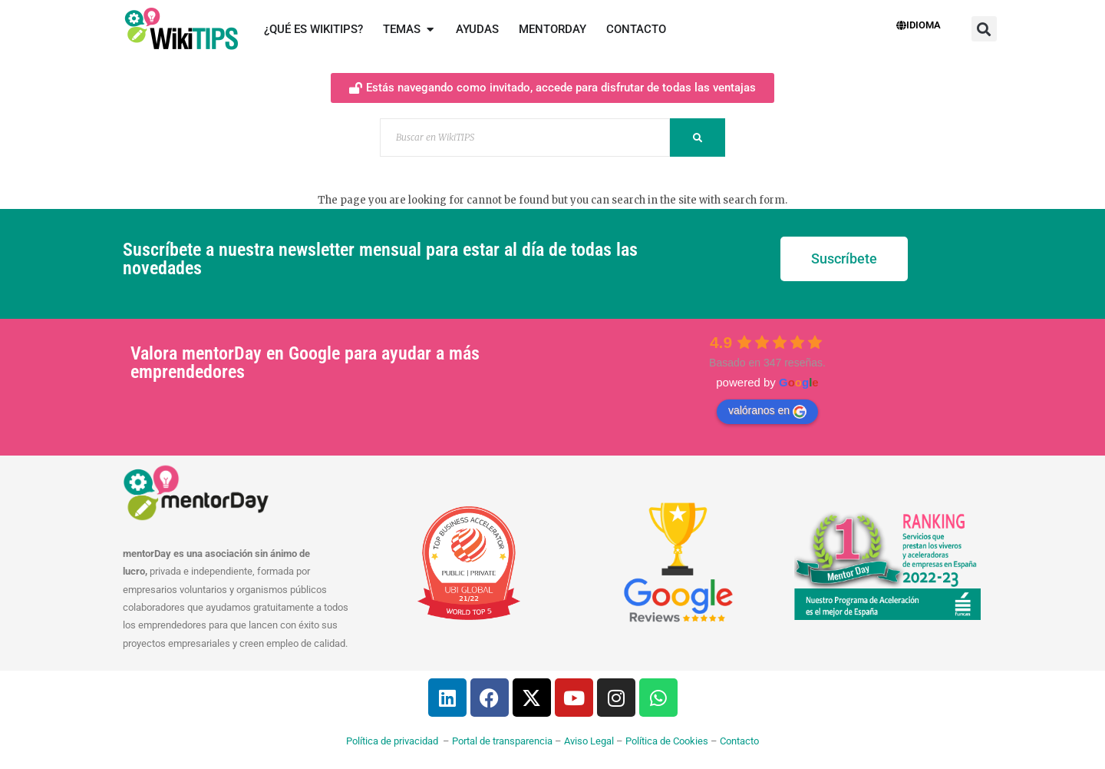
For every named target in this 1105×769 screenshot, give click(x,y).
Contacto (739, 741)
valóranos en (767, 411)
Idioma (918, 25)
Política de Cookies (666, 741)
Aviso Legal (589, 741)
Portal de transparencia (502, 741)
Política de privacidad (392, 741)
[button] (984, 28)
